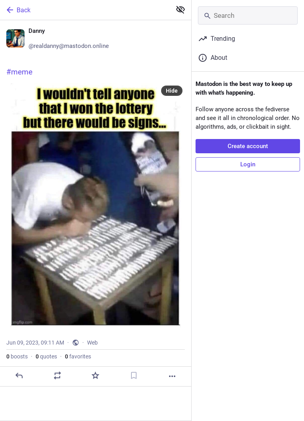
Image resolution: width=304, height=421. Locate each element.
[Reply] (19, 375)
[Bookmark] (134, 375)
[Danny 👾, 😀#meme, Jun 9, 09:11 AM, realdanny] (95, 203)
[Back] (85, 10)
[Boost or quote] (57, 375)
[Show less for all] (180, 9)
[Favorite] (95, 375)
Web (92, 342)
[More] (172, 376)
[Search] (248, 15)
